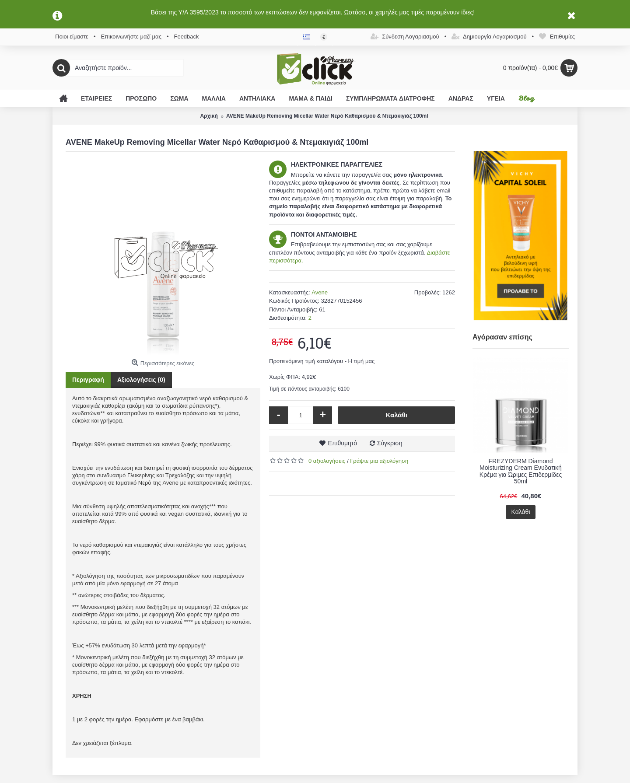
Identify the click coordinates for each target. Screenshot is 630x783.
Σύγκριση (389, 443)
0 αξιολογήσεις (326, 461)
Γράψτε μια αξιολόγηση (379, 461)
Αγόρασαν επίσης (502, 337)
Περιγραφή (88, 379)
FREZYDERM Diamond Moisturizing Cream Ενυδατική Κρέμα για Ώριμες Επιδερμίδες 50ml (521, 471)
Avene (320, 292)
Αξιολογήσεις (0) (141, 379)
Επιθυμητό (342, 443)
